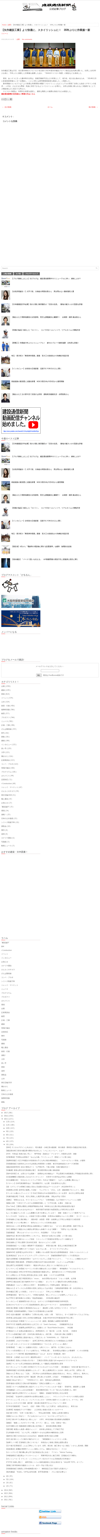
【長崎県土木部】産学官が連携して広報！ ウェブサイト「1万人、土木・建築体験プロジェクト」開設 (44, 1190)
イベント (4, 698)
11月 (8, 1125)
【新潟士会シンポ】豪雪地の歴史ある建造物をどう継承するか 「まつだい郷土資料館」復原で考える (44, 1226)
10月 (8, 1128)
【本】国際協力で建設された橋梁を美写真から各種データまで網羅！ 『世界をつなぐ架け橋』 (41, 1229)
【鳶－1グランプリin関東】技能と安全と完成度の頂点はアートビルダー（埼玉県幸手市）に (40, 1187)
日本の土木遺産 (7, 818)
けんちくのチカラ (8, 791)
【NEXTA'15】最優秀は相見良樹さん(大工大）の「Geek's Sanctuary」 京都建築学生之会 (39, 1324)
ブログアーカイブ (31, 274)
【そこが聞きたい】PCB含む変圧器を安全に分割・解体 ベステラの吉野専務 (34, 1275)
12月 (8, 1122)
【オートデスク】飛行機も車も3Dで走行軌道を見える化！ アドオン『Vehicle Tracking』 (39, 1452)
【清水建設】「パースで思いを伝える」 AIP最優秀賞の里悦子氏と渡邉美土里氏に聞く (44, 559)
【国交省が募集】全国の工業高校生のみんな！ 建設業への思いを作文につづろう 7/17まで (41, 1308)
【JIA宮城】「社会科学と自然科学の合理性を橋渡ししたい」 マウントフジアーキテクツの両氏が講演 (44, 1396)
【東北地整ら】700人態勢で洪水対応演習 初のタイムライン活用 (30, 1242)
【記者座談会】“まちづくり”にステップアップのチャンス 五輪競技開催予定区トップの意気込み (42, 1255)
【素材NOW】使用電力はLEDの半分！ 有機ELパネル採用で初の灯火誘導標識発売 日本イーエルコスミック (46, 1252)
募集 (3, 737)
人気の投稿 (7, 274)
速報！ (4, 814)
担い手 (4, 748)
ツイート (4, 33)
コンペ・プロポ (7, 764)
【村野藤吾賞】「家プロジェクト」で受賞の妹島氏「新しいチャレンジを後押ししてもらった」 (41, 1295)
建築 (3, 690)
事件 (3, 830)
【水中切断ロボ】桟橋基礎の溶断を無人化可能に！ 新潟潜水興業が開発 (33, 1426)
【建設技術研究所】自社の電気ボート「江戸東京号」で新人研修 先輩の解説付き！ (37, 1167)
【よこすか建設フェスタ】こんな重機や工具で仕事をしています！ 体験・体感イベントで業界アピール (45, 1213)
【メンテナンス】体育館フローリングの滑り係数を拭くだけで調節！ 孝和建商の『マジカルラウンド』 (45, 1269)
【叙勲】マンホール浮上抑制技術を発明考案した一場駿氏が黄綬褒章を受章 (34, 1364)
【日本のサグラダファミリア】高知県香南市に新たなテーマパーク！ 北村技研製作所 (38, 1305)
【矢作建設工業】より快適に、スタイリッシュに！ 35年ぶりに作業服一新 (47, 30)
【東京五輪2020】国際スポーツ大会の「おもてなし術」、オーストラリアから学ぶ (36, 1249)
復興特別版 (5, 710)
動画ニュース (6, 846)
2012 (6, 1496)
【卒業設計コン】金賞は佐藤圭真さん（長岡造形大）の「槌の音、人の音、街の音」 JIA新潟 (41, 1331)
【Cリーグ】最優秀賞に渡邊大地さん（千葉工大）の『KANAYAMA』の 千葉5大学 (36, 1337)
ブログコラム (6, 772)
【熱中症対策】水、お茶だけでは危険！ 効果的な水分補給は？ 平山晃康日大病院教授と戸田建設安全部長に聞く (49, 1173)
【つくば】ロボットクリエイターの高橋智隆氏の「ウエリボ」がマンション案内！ (36, 1344)
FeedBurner (53, 675)
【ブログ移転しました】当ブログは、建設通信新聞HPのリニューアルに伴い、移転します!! (46, 279)
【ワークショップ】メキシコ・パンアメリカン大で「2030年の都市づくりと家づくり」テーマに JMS (44, 1400)
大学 (3, 752)
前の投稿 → (93, 107)
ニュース (4, 721)
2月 (7, 1483)
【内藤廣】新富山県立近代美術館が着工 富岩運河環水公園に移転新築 (32, 1170)
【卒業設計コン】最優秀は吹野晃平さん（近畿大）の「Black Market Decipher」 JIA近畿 (39, 1328)
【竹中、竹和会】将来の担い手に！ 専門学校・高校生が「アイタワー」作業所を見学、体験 (41, 1154)
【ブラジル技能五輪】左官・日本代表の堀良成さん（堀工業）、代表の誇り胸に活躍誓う (39, 1334)
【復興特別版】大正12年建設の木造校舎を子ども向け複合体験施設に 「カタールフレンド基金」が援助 (45, 1160)
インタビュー (6, 744)
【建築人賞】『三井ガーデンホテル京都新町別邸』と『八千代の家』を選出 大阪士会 (38, 1203)
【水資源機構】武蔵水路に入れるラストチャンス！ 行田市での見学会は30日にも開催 (38, 1177)
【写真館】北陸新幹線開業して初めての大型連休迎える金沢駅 (29, 1311)
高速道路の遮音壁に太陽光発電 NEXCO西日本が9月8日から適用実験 (37, 381)
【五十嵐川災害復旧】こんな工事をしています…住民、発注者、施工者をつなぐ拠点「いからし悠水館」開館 (46, 1446)
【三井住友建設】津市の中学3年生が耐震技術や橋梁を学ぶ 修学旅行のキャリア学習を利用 (40, 1272)
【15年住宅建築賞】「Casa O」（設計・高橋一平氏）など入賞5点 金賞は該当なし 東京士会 (41, 1406)
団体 (3, 694)
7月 (7, 1138)
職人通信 (4, 799)
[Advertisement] (50, 16)
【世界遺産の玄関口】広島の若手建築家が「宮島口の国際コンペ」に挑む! (33, 1383)
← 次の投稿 (6, 107)
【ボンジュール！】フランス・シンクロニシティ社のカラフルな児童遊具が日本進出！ (38, 1459)
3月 (7, 1479)
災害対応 (4, 779)
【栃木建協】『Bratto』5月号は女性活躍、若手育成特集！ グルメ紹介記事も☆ (36, 1472)
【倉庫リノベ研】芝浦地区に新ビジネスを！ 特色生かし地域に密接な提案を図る (36, 1442)
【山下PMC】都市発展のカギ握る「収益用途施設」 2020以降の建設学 (32, 1298)
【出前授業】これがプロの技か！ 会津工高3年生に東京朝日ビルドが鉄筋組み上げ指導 (38, 1341)
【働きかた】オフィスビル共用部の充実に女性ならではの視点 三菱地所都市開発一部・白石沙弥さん (44, 1288)
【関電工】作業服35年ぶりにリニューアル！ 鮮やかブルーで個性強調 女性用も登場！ (45, 343)
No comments (27, 39)
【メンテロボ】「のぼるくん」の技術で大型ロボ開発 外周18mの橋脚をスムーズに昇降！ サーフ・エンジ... (47, 1216)
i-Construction (6, 783)
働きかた (4, 756)
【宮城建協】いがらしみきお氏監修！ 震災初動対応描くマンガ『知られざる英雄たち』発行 (41, 1390)
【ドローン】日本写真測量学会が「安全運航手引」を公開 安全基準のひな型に (35, 1183)
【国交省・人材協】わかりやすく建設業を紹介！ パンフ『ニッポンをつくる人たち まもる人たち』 (44, 1357)
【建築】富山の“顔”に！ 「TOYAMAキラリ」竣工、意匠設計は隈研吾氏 (32, 1380)
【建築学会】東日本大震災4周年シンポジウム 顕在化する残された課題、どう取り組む (38, 1236)
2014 (6, 1490)
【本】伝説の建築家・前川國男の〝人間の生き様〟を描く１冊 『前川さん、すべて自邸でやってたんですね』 (47, 1314)
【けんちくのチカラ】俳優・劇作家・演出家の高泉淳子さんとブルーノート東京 (35, 1403)
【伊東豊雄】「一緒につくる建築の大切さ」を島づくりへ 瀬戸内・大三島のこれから (38, 1347)
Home (4, 25)
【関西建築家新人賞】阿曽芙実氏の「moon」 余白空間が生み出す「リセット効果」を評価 (40, 1278)
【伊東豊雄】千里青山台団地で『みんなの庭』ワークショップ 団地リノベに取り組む (38, 1157)
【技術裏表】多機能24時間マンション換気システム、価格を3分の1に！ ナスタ (36, 1449)
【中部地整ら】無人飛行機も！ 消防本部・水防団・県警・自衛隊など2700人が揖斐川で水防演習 (42, 1219)
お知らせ (4, 803)
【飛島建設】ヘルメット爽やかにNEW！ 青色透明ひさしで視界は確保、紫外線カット (38, 1285)
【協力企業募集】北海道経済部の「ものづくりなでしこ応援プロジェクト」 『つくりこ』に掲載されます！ (46, 1259)
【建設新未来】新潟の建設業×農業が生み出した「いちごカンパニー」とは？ (34, 1151)
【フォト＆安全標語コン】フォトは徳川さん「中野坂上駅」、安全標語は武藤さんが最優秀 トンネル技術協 (46, 1350)
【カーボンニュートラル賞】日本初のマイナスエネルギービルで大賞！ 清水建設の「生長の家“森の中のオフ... (47, 1367)
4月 (7, 1476)
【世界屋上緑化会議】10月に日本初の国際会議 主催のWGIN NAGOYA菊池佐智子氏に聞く (39, 1318)
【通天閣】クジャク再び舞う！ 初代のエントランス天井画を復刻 (30, 1223)
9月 (7, 1131)
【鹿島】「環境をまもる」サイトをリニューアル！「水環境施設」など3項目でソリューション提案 (43, 1200)
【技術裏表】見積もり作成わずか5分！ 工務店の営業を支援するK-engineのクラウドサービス (41, 1360)
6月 (7, 1141)
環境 (3, 811)
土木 (3, 702)
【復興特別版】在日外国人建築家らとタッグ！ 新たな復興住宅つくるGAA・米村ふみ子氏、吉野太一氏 (45, 1370)
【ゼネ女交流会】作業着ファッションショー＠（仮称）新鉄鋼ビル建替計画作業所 (36, 1321)
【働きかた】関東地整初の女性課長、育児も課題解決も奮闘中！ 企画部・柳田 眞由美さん (46, 317)
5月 (7, 1144)
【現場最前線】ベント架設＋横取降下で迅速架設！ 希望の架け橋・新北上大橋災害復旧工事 (41, 1246)
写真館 (4, 842)
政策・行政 (5, 706)
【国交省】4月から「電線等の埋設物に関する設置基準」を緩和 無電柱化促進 (41, 546)
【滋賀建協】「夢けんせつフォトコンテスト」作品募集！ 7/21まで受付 (33, 1232)
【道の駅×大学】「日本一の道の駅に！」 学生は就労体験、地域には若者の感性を (38, 1413)
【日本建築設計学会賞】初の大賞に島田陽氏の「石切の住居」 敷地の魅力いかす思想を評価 (46, 304)
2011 (6, 1500)
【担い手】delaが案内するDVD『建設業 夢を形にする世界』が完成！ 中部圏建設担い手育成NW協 (43, 1377)
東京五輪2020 (6, 795)
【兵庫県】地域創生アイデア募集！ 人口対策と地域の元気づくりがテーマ (34, 1410)
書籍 (3, 741)
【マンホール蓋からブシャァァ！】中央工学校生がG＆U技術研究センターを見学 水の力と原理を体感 (44, 1193)
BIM (2, 733)
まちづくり (5, 776)
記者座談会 (5, 760)
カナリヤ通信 (6, 838)
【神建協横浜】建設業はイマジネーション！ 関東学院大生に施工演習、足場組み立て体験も (41, 1455)
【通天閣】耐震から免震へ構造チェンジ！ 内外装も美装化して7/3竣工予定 (34, 1429)
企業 (9, 25)
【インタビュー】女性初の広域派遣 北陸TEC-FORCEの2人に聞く (36, 368)
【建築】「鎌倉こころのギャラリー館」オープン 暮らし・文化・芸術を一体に (35, 1423)
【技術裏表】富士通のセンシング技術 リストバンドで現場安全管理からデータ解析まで (39, 1239)
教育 (3, 713)
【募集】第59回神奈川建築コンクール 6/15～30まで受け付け (29, 1465)
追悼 (3, 834)
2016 (6, 1116)
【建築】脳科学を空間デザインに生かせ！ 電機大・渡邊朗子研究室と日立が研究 (36, 1393)
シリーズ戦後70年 (8, 822)
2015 (6, 1119)
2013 (6, 1493)
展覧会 (4, 826)
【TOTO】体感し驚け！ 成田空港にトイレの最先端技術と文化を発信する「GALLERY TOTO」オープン (44, 1462)
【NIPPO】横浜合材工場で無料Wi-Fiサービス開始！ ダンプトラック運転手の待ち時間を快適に (41, 1282)
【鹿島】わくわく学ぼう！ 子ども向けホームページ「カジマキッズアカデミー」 (36, 1416)
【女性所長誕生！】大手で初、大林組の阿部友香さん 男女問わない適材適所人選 (42, 291)
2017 (6, 1113)
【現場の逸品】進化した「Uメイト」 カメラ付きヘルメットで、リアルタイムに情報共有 (45, 330)
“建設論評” (5, 807)
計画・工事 (5, 725)
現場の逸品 (5, 768)
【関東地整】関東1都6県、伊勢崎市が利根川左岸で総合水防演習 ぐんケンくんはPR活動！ (40, 1262)
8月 (7, 1135)
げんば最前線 (6, 729)
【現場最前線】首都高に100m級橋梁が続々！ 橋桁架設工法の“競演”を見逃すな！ (36, 1469)
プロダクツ (5, 717)
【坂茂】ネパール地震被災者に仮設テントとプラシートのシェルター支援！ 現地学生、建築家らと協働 (45, 1387)
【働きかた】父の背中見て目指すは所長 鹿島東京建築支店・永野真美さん (40, 394)
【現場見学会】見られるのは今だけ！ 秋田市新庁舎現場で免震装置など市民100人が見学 (39, 1209)
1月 (7, 1486)
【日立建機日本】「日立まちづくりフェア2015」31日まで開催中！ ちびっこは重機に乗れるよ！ (42, 1180)
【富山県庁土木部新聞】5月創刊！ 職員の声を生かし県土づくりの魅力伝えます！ (37, 1265)
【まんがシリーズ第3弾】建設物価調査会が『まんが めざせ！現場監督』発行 (35, 1354)
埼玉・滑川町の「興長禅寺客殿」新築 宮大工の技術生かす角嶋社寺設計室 (40, 356)
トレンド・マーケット (10, 787)
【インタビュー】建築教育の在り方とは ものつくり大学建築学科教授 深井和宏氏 (36, 1301)
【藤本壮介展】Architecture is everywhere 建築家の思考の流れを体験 (31, 1436)
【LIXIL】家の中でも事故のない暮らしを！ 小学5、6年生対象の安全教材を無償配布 (37, 1419)
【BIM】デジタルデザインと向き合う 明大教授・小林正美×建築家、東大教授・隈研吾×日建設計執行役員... (46, 1147)
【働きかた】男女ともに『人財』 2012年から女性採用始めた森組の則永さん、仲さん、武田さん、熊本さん (47, 1373)
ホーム (50, 107)
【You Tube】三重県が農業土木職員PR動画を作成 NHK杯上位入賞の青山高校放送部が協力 (40, 1206)
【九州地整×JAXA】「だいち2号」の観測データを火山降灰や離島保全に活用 (34, 1432)
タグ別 (18, 274)
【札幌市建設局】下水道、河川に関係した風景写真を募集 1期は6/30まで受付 (35, 1196)
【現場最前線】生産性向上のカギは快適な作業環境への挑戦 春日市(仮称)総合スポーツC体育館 (42, 1164)
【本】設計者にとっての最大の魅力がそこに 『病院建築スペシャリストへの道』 (36, 1439)
